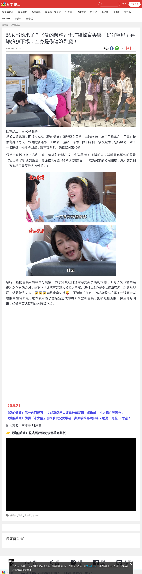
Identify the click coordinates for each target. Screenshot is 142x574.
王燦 (20, 515)
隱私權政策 (91, 566)
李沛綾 (36, 515)
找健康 (116, 11)
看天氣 (127, 11)
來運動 (104, 11)
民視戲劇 (22, 11)
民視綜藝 (36, 11)
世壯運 (93, 11)
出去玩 (29, 18)
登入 (124, 4)
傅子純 (13, 515)
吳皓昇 (27, 515)
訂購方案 (134, 4)
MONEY (6, 18)
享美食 (18, 18)
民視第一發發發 (53, 11)
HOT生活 (81, 11)
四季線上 (6, 25)
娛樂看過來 (8, 11)
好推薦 (68, 11)
